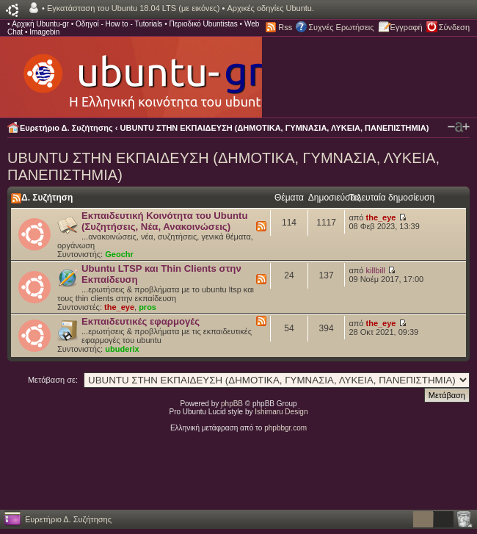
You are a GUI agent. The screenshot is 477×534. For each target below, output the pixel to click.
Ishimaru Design (281, 412)
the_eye (381, 217)
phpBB (232, 404)
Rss (285, 27)
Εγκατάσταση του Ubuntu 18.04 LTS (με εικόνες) (133, 8)
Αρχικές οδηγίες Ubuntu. (270, 8)
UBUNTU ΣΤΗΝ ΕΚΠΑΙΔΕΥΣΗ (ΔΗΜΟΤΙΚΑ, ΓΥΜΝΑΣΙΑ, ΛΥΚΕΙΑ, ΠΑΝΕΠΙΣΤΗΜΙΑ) (274, 127)
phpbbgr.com (285, 428)
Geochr (119, 254)
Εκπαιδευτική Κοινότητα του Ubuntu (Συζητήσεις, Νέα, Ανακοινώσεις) (164, 221)
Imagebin (44, 32)
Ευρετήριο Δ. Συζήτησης (66, 127)
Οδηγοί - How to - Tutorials (119, 24)
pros (147, 307)
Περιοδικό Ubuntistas (203, 24)
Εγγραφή (406, 27)
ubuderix (122, 348)
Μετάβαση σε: (53, 379)
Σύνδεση (454, 27)
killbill (375, 270)
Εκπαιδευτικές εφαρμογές (140, 321)
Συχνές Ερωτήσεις (341, 27)
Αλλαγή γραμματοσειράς (459, 127)
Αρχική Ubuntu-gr (40, 24)
